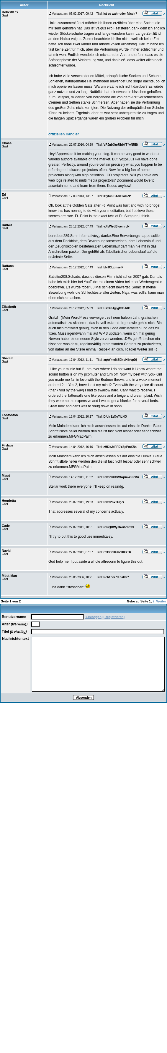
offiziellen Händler (63, 134)
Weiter (161, 601)
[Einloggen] (94, 617)
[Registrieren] (114, 617)
